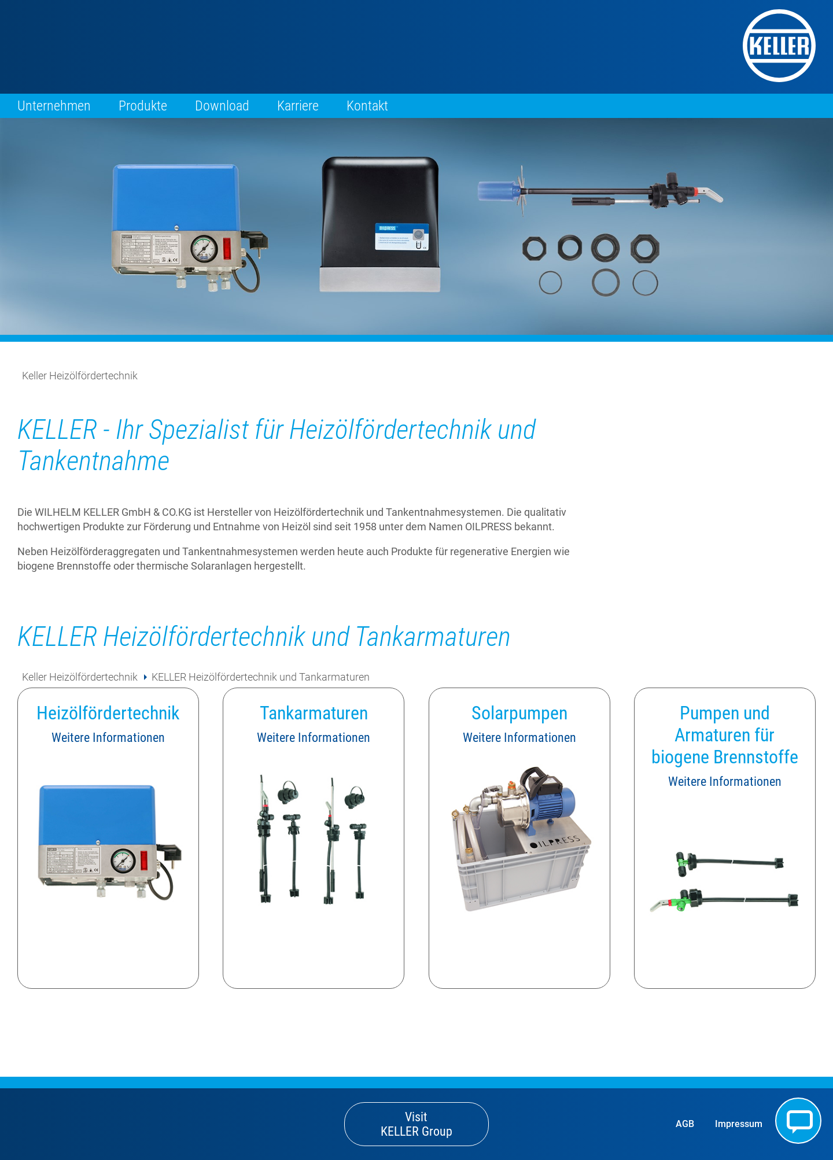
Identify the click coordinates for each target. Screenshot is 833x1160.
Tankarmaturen (314, 713)
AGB (685, 1123)
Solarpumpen (519, 713)
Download (222, 105)
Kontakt (367, 105)
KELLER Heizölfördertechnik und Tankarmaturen (261, 677)
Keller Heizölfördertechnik (80, 376)
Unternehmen (54, 105)
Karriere (298, 105)
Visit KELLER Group (416, 1124)
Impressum (738, 1123)
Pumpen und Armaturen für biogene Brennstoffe (724, 735)
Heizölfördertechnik (107, 713)
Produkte (143, 105)
